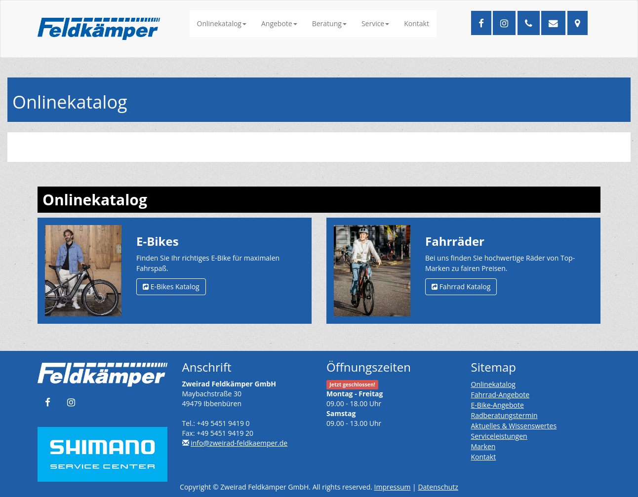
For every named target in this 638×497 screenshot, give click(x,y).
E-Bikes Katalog (171, 286)
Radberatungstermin (504, 415)
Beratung (329, 23)
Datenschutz (438, 487)
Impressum (392, 487)
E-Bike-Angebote (497, 405)
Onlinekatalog (221, 23)
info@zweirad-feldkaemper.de (239, 443)
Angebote (279, 23)
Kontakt (416, 23)
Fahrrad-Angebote (500, 394)
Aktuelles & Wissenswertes (514, 425)
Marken (483, 446)
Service (375, 23)
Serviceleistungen (499, 436)
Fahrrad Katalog (461, 286)
